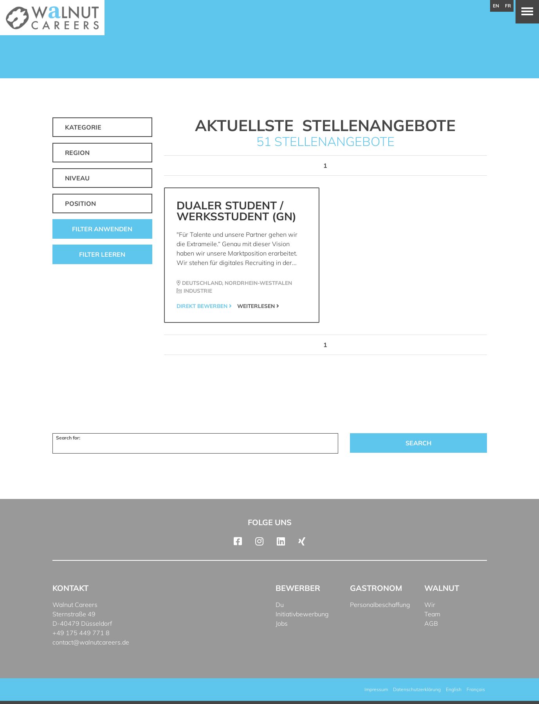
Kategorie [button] (83, 127)
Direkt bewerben (204, 305)
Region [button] (77, 153)
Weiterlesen (258, 305)
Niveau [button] (77, 178)
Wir (429, 605)
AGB (431, 623)
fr (508, 6)
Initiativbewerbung (302, 614)
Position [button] (80, 203)
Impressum (376, 689)
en (496, 6)
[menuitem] (453, 689)
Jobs (282, 623)
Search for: (68, 438)
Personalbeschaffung (380, 605)
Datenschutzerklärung (417, 689)
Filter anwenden (102, 229)
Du (280, 605)
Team (432, 614)
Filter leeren (102, 254)
